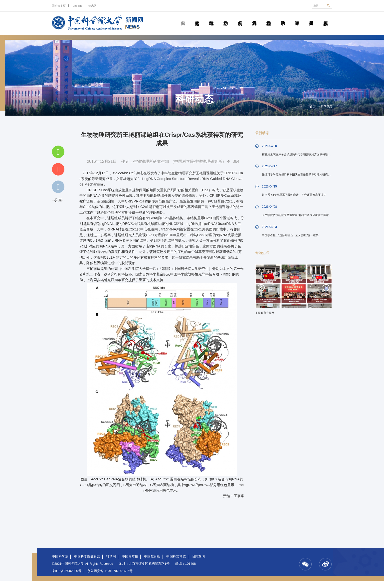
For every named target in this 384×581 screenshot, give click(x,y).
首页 (183, 17)
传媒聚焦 (311, 17)
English (77, 5)
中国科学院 (60, 556)
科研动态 (225, 17)
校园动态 (268, 17)
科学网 (111, 556)
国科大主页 (59, 5)
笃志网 (92, 5)
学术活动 (282, 17)
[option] (293, 291)
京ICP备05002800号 (66, 571)
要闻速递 (197, 17)
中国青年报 (130, 556)
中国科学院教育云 (87, 556)
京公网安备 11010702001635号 (109, 571)
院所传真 (239, 17)
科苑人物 (254, 17)
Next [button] (326, 287)
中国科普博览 (176, 556)
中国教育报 (152, 556)
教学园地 (211, 17)
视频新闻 (325, 17)
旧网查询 (198, 556)
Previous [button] (261, 287)
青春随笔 (297, 17)
